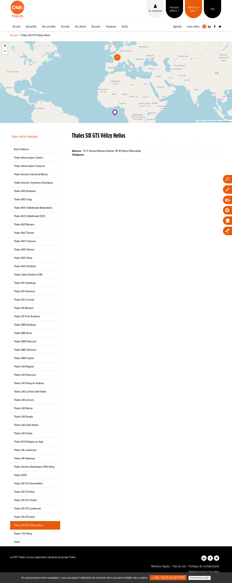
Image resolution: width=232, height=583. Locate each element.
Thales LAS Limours (24, 399)
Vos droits (80, 26)
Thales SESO (20, 475)
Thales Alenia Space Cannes (28, 157)
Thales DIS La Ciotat (24, 299)
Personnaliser (199, 578)
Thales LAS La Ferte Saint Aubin (30, 391)
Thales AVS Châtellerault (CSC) (29, 216)
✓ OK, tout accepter (168, 577)
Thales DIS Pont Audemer (27, 316)
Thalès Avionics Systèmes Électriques (33, 182)
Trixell (17, 542)
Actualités (31, 26)
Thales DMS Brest (23, 333)
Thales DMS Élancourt (25, 341)
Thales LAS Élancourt (25, 374)
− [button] (5, 51)
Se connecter (155, 10)
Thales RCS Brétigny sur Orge (28, 441)
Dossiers (96, 26)
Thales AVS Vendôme (25, 266)
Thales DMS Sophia (24, 358)
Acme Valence (21, 149)
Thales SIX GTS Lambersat (27, 508)
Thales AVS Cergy (23, 199)
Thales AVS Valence (24, 249)
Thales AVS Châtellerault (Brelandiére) (33, 207)
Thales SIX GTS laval (24, 516)
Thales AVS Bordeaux (25, 191)
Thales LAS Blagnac (24, 366)
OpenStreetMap (213, 121)
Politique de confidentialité (204, 566)
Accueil (16, 26)
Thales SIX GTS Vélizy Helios (28, 525)
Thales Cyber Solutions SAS (28, 274)
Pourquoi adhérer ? (174, 9)
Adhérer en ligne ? (193, 9)
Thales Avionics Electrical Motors (31, 174)
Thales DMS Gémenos (25, 349)
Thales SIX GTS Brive (24, 491)
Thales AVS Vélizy (23, 257)
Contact (204, 27)
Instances (111, 26)
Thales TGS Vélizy (23, 533)
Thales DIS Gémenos (24, 291)
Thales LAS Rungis (23, 416)
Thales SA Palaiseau (24, 458)
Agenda (177, 26)
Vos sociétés (49, 26)
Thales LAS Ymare (23, 433)
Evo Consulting (211, 571)
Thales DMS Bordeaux (25, 324)
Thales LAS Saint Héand (26, 425)
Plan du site (179, 566)
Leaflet (199, 121)
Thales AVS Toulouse (25, 241)
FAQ (213, 8)
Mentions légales (160, 566)
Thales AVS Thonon (24, 232)
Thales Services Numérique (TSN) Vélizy (34, 466)
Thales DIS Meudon (24, 308)
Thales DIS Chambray (25, 283)
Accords (65, 26)
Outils (125, 26)
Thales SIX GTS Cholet (25, 500)
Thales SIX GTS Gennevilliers (28, 483)
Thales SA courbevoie (25, 450)
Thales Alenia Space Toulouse (29, 166)
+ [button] (5, 46)
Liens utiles (193, 26)
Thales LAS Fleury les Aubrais (29, 383)
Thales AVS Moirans (24, 224)
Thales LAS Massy (23, 408)
